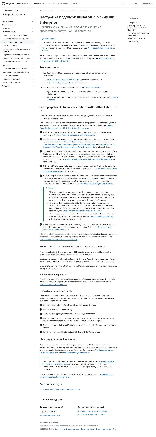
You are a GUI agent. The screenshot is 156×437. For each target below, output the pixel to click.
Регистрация (147, 3)
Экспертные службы (103, 429)
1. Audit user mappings (53, 274)
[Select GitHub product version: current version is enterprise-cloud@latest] (44, 3)
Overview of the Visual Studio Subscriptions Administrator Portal (69, 144)
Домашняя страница (10, 10)
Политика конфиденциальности (50, 416)
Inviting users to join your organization (97, 183)
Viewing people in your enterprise (53, 284)
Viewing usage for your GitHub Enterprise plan (58, 239)
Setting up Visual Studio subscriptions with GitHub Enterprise (78, 108)
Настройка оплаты (83, 11)
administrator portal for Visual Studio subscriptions (69, 142)
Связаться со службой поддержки (91, 414)
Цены (92, 429)
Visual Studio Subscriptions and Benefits (63, 80)
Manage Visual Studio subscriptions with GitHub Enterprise (89, 159)
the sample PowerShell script (102, 216)
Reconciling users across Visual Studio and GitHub (72, 246)
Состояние (85, 429)
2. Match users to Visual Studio (57, 291)
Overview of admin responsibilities (61, 83)
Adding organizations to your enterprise (78, 135)
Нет (52, 412)
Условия (58, 429)
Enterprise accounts (93, 87)
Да (44, 412)
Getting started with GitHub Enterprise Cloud (61, 390)
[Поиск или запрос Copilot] (89, 3)
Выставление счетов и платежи (51, 11)
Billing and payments (14, 14)
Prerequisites (49, 67)
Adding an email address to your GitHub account (82, 211)
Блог (114, 429)
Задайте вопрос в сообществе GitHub (92, 411)
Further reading (51, 384)
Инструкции (69, 11)
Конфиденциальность (71, 429)
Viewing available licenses (57, 339)
